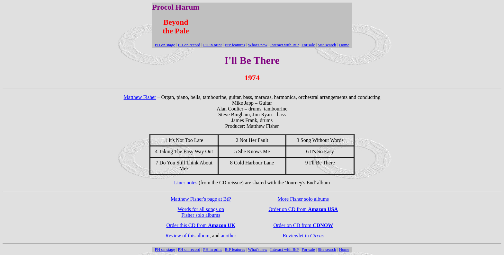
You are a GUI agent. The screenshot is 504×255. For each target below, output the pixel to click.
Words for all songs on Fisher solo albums (201, 212)
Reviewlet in (303, 235)
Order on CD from (303, 209)
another (228, 235)
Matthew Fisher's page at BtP (201, 199)
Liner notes (185, 182)
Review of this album (188, 235)
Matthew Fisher (140, 97)
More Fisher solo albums (303, 199)
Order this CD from (200, 225)
